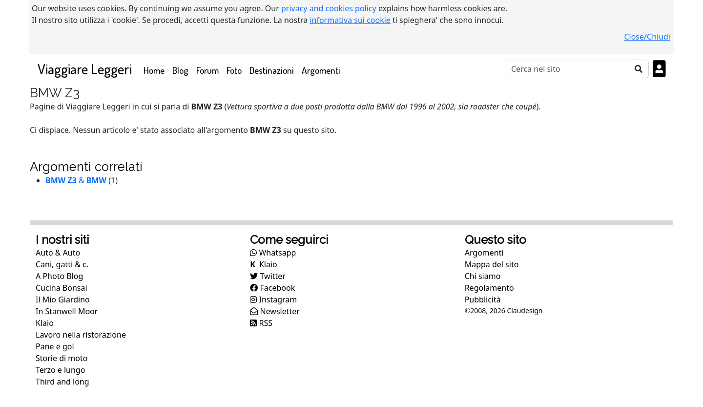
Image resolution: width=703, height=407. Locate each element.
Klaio (45, 323)
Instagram (273, 299)
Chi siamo (483, 276)
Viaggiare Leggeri (85, 69)
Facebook (272, 287)
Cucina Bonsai (61, 287)
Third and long (62, 381)
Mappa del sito (492, 264)
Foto (234, 70)
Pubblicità (483, 299)
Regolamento (489, 287)
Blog (180, 70)
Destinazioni (271, 70)
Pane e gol (55, 346)
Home (156, 69)
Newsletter (275, 311)
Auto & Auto (58, 252)
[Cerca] (567, 69)
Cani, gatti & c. (62, 264)
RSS (261, 323)
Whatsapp (273, 252)
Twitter (268, 276)
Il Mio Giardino (63, 299)
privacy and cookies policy (328, 8)
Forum (207, 70)
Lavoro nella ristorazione (81, 334)
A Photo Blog (59, 276)
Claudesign (524, 310)
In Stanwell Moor (67, 311)
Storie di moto (61, 358)
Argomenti (321, 70)
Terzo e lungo (60, 369)
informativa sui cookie (350, 20)
